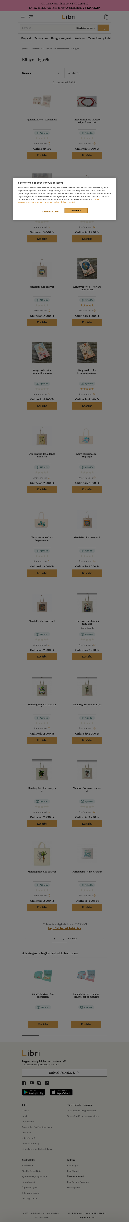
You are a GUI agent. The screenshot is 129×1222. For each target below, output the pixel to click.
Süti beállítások (51, 211)
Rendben (76, 210)
